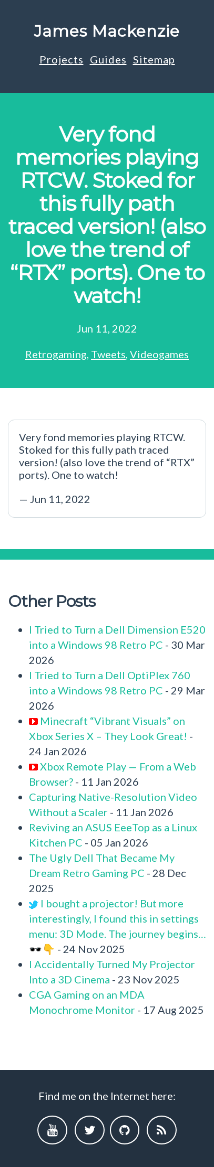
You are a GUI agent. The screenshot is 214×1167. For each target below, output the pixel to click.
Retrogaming (56, 354)
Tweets (108, 354)
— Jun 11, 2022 (107, 468)
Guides (108, 59)
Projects (61, 59)
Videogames (159, 354)
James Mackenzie (107, 31)
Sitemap (154, 59)
